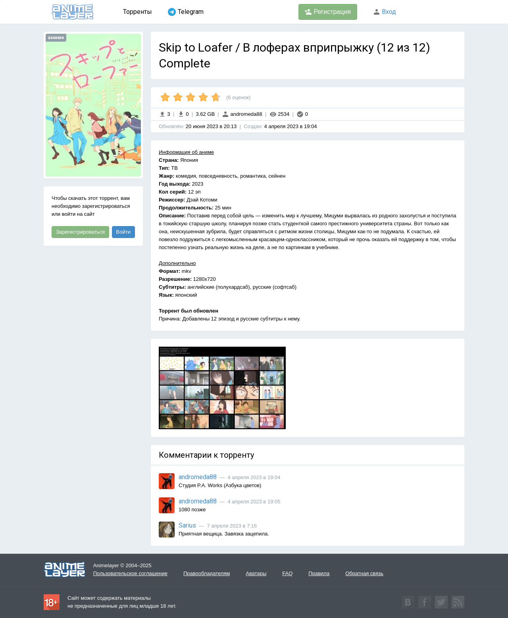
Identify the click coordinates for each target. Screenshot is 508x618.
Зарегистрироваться (80, 232)
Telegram (186, 12)
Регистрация (328, 11)
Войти (123, 232)
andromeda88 (242, 114)
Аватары (256, 573)
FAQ (287, 573)
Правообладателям (206, 573)
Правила (318, 573)
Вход (384, 11)
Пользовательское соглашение (130, 573)
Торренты (137, 11)
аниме (56, 37)
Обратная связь (364, 573)
